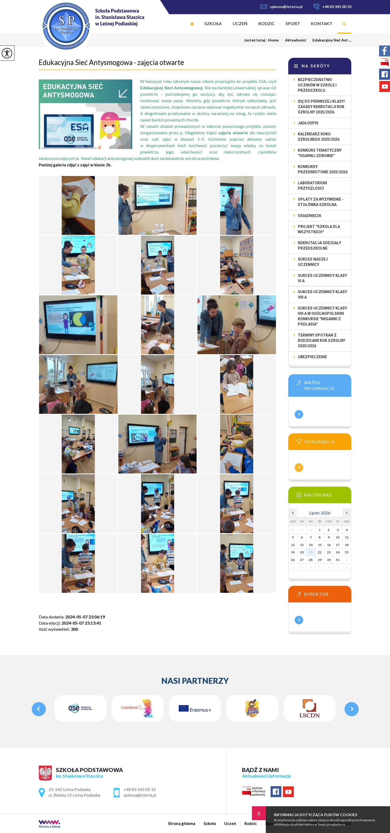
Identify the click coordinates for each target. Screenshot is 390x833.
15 (320, 545)
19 (293, 552)
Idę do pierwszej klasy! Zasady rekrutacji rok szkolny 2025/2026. (321, 106)
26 (293, 560)
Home (273, 40)
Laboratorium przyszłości (312, 185)
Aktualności (292, 40)
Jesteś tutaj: (256, 40)
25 (347, 552)
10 (338, 537)
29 (320, 560)
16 (329, 545)
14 (311, 545)
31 (338, 560)
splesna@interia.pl (281, 6)
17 (338, 545)
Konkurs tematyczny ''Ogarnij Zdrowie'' (320, 153)
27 (302, 560)
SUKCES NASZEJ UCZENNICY (313, 262)
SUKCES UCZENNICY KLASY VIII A (322, 294)
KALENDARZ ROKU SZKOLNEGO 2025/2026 (319, 137)
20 (302, 552)
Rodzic (266, 23)
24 (338, 552)
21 (311, 552)
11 (347, 537)
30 (329, 560)
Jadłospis (308, 123)
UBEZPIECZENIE (312, 357)
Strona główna (192, 24)
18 (347, 545)
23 (329, 552)
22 (320, 552)
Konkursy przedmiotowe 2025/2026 (323, 169)
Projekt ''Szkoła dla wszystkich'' (319, 229)
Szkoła (213, 23)
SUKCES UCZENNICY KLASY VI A (322, 278)
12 (293, 545)
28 (311, 560)
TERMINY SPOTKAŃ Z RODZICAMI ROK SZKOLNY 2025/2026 (321, 340)
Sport (293, 23)
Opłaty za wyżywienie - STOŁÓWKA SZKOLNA (321, 202)
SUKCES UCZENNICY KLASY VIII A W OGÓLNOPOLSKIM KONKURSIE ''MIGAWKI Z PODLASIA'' (322, 316)
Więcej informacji (299, 414)
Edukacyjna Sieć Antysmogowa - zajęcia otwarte (111, 62)
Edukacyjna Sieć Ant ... (328, 40)
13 (302, 545)
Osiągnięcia (309, 215)
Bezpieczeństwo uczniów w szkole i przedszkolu (317, 85)
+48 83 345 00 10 (332, 6)
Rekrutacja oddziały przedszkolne (319, 245)
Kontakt (321, 23)
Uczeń (240, 23)
